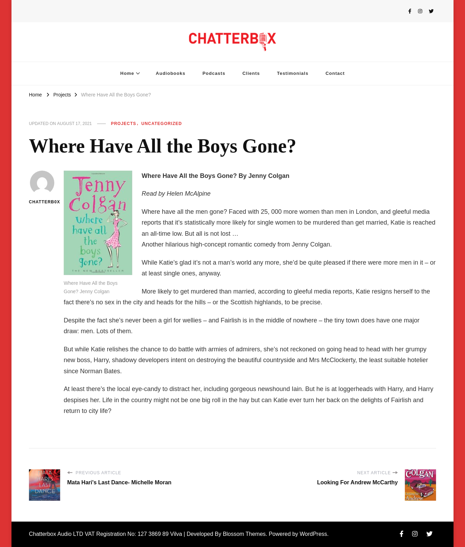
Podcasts (214, 73)
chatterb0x (42, 187)
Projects (123, 123)
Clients (251, 73)
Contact (335, 73)
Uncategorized (161, 123)
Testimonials (292, 73)
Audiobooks (171, 73)
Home (127, 73)
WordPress (313, 534)
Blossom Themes (244, 534)
